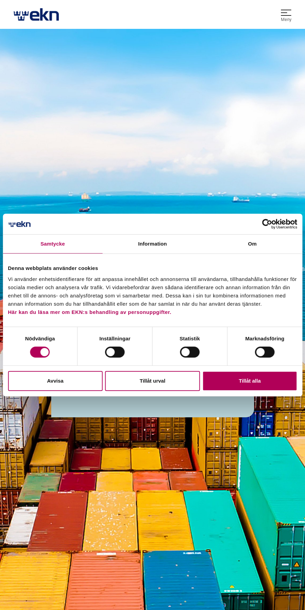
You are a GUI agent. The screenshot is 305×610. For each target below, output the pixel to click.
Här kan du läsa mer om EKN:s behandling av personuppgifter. (89, 312)
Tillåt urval (152, 381)
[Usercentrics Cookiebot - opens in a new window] (267, 224)
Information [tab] (152, 244)
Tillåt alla (250, 381)
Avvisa (55, 381)
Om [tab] (252, 244)
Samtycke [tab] (53, 244)
